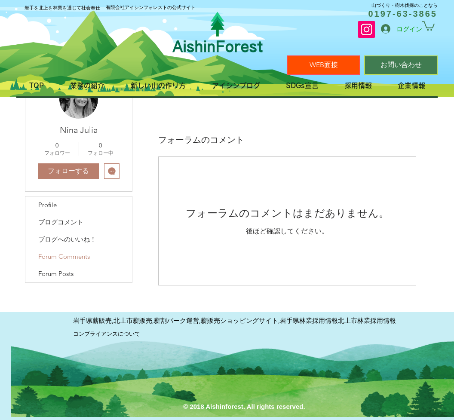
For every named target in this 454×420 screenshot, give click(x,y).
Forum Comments (64, 256)
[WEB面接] (323, 65)
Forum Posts (56, 274)
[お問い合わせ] (401, 65)
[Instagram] (366, 29)
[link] (428, 25)
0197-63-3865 (402, 13)
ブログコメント (60, 222)
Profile (47, 205)
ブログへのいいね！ (67, 239)
